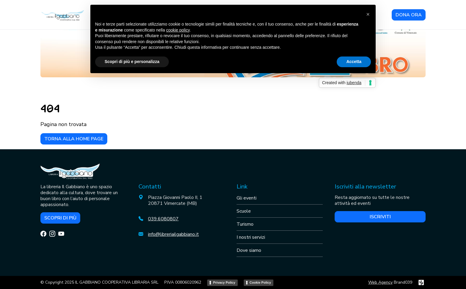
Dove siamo (249, 250)
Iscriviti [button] (380, 216)
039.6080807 (163, 219)
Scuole (244, 211)
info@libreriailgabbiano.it (173, 234)
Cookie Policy (260, 282)
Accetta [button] (353, 61)
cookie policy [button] (178, 30)
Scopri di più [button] (60, 218)
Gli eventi (246, 198)
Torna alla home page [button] (73, 139)
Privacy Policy (224, 282)
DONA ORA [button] (409, 15)
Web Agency (380, 282)
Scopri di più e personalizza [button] (132, 61)
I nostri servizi (251, 237)
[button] (368, 14)
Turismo (245, 224)
